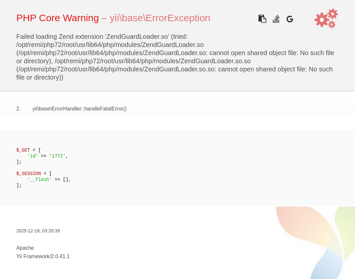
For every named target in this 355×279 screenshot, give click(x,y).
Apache (25, 248)
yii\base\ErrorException (160, 17)
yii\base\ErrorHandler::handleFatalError (77, 108)
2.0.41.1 (60, 256)
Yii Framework (33, 256)
